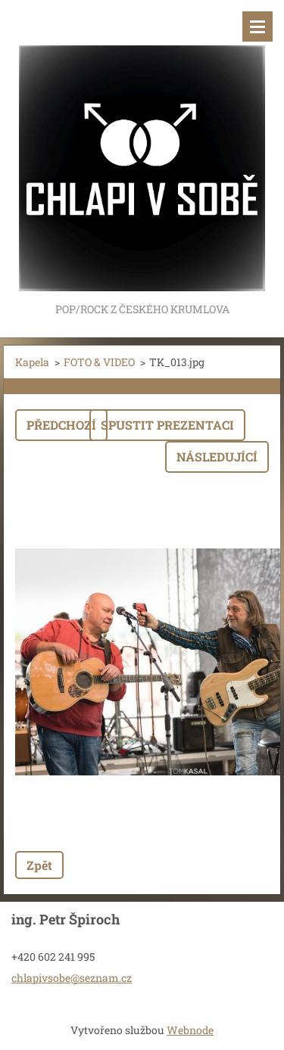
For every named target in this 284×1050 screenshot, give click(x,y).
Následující (216, 456)
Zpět (39, 865)
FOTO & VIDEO (99, 362)
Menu (257, 26)
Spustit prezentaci (167, 425)
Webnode (190, 1030)
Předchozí (61, 425)
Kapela (32, 362)
